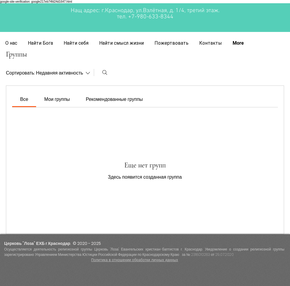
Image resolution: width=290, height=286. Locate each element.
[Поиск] (104, 72)
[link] (24, 99)
